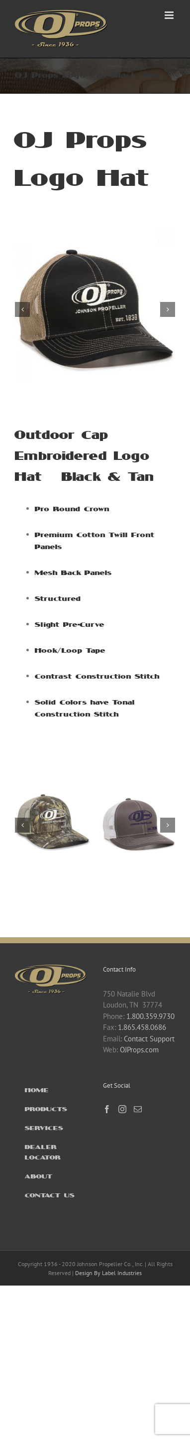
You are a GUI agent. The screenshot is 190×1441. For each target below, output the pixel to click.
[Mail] (138, 1109)
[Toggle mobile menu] (170, 15)
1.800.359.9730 (150, 1016)
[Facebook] (107, 1109)
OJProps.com (139, 1049)
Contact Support (149, 1038)
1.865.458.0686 (142, 1027)
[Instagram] (122, 1109)
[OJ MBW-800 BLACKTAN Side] (95, 233)
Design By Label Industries (108, 1273)
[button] (22, 309)
